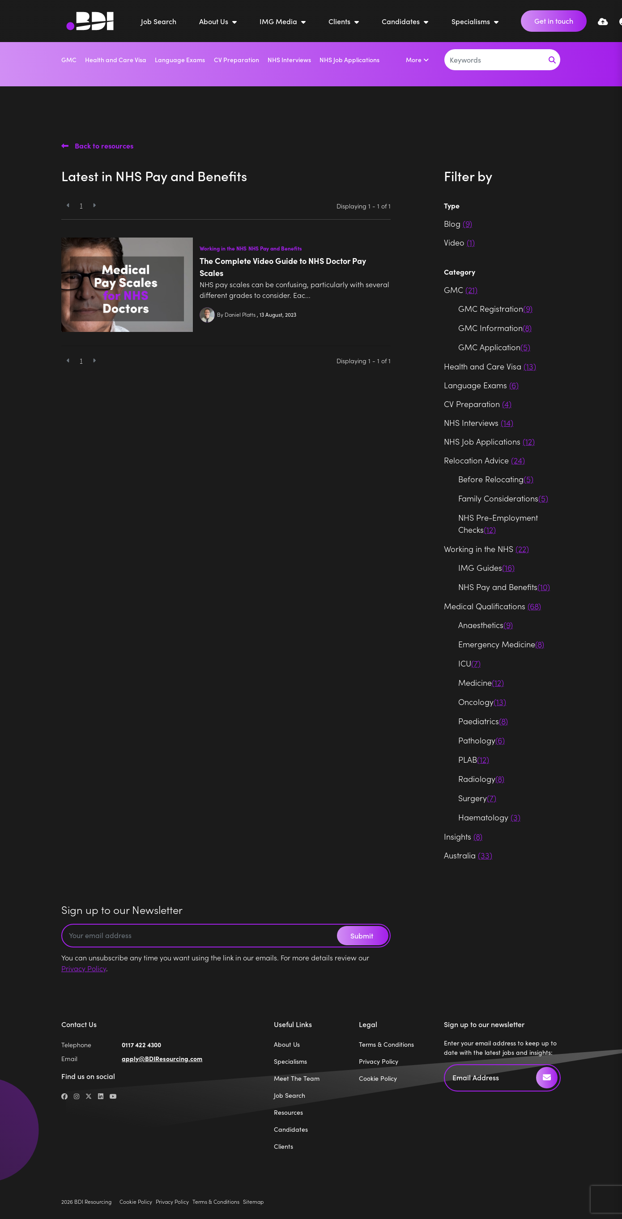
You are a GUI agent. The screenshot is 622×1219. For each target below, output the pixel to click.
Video (459, 242)
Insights (463, 836)
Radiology (481, 778)
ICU (469, 663)
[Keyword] (494, 59)
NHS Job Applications (349, 59)
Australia (468, 855)
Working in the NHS (223, 248)
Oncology (482, 701)
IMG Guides (486, 567)
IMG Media (279, 21)
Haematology (489, 817)
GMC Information (495, 327)
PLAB (473, 759)
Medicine (481, 682)
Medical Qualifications (492, 606)
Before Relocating (495, 478)
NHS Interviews (289, 59)
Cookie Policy (378, 1078)
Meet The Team (297, 1078)
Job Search (158, 21)
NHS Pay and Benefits (275, 248)
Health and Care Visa (115, 59)
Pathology (481, 740)
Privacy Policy (83, 968)
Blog (458, 223)
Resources (288, 1112)
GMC (69, 59)
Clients (340, 21)
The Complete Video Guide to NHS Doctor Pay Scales (283, 266)
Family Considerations (503, 498)
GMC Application (494, 347)
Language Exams (180, 59)
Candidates (402, 21)
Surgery (477, 797)
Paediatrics (483, 720)
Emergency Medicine (501, 644)
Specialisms (472, 21)
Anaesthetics (485, 624)
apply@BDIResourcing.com (162, 1058)
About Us (214, 21)
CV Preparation (236, 59)
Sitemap (253, 1201)
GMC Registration (495, 308)
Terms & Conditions (386, 1044)
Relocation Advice (484, 460)
